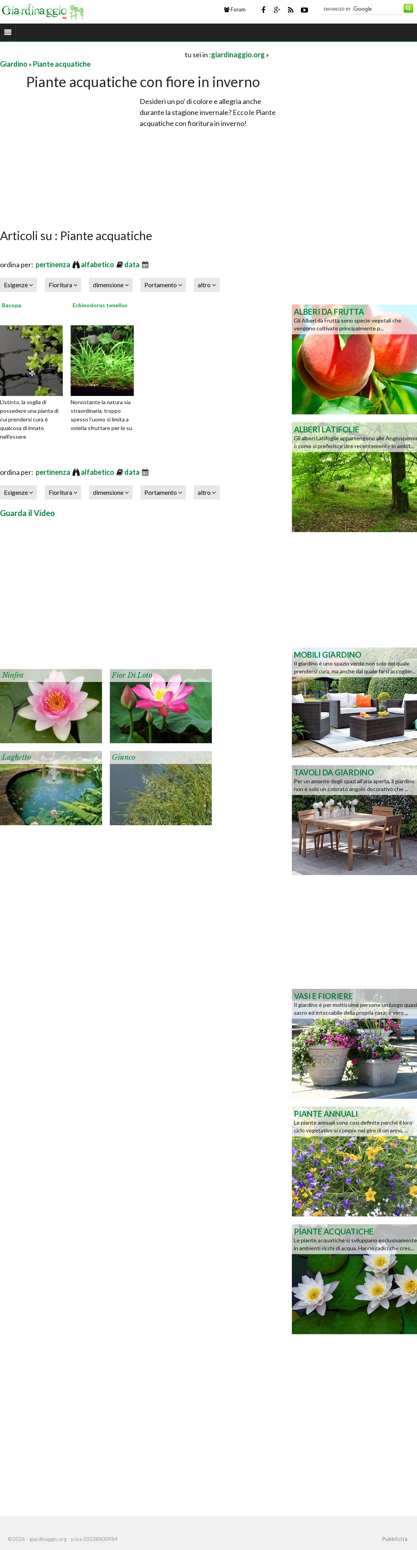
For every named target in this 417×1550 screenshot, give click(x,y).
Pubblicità (394, 1539)
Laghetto (16, 757)
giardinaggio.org (238, 54)
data (132, 264)
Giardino (13, 64)
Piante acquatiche (62, 64)
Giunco (123, 757)
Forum (235, 9)
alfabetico (98, 264)
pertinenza (53, 264)
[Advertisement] (92, 54)
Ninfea (13, 675)
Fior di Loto (132, 675)
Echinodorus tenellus (100, 305)
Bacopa (11, 305)
